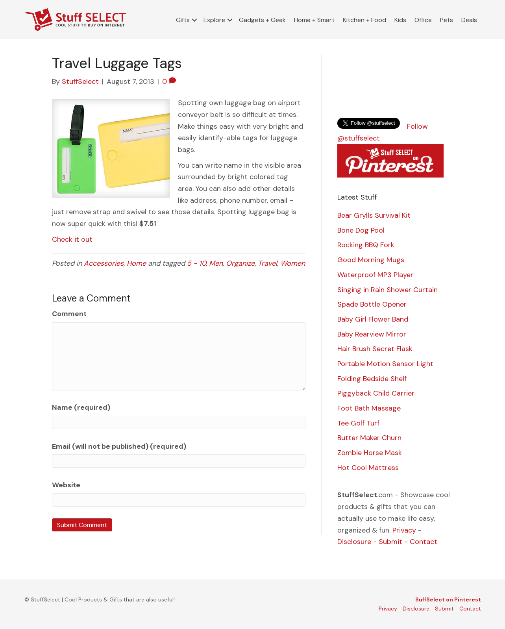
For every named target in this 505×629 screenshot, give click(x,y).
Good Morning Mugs (370, 260)
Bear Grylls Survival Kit (374, 215)
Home (136, 263)
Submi (443, 608)
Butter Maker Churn (369, 437)
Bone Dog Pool (361, 230)
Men (216, 263)
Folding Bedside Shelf (372, 378)
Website (66, 485)
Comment (69, 313)
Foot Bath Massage (369, 408)
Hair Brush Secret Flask (375, 348)
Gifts (183, 20)
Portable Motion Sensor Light (385, 363)
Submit (390, 541)
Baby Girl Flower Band (372, 319)
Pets (446, 20)
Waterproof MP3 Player (375, 274)
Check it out (72, 239)
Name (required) (81, 407)
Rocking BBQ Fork (365, 245)
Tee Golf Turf (358, 423)
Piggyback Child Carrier (375, 393)
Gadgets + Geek (262, 20)
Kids (400, 20)
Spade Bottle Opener (372, 304)
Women (292, 263)
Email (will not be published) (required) (119, 446)
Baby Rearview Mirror (371, 334)
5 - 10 (196, 263)
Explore (214, 20)
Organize (240, 263)
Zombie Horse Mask (369, 452)
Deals (469, 20)
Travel (267, 263)
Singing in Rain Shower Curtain (387, 289)
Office (423, 20)
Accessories (104, 263)
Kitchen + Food (364, 20)
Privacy (404, 530)
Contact (423, 541)
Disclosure (354, 541)
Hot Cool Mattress (368, 467)
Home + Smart (314, 20)
